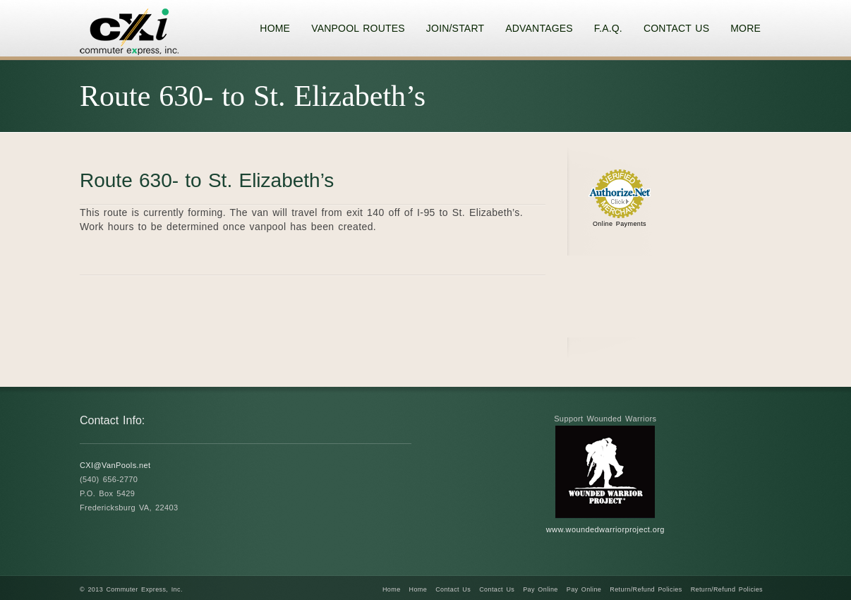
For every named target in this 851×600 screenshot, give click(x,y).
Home (391, 589)
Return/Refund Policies (646, 589)
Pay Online (540, 589)
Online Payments (619, 223)
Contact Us (453, 589)
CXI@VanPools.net (115, 465)
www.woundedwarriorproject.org (605, 529)
